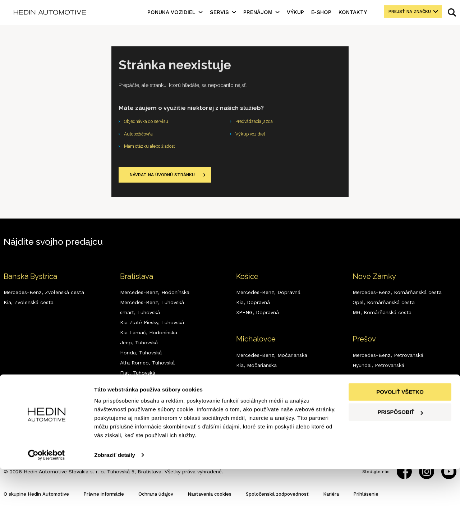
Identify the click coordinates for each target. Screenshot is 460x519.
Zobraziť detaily (114, 505)
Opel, (384, 307)
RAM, (138, 407)
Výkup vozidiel (252, 136)
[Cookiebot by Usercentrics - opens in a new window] (46, 505)
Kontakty (353, 12)
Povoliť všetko (400, 442)
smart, (140, 317)
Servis (219, 12)
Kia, (29, 307)
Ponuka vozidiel (171, 12)
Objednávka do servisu (150, 122)
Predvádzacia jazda (257, 122)
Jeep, (139, 347)
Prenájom (257, 12)
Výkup (295, 12)
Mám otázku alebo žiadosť (154, 149)
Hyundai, (378, 370)
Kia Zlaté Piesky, (152, 327)
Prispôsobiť (400, 462)
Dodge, (141, 397)
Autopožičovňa (141, 136)
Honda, (141, 357)
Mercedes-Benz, (44, 297)
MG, (137, 387)
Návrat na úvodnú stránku (168, 179)
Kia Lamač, (148, 337)
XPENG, (141, 418)
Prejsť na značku (406, 12)
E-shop (321, 12)
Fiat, (137, 377)
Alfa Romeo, (147, 367)
